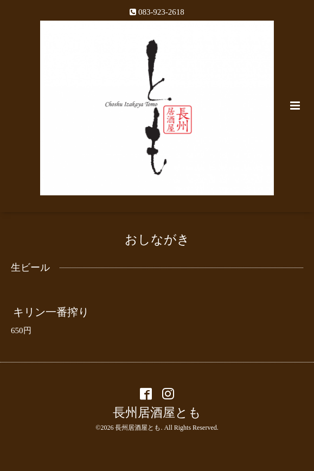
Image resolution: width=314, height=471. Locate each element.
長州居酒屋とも (157, 412)
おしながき (157, 239)
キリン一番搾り (51, 312)
